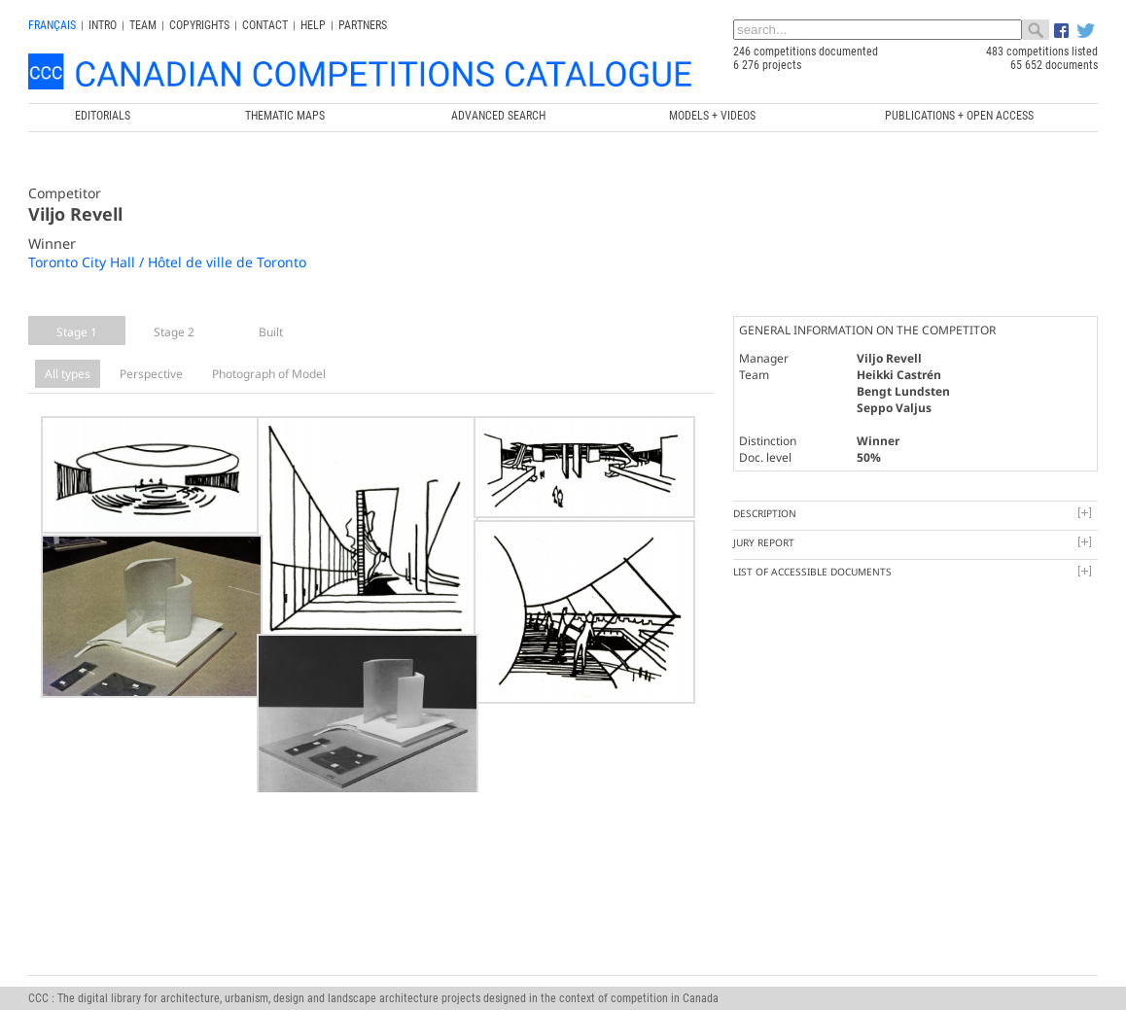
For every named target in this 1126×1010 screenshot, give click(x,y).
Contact (265, 25)
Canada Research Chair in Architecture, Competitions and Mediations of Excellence (601, 944)
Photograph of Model (269, 374)
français (52, 25)
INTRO (102, 25)
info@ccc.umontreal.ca (83, 971)
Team (143, 25)
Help (313, 25)
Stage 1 (76, 332)
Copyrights (199, 25)
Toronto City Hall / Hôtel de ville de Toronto (167, 262)
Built (271, 332)
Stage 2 (174, 332)
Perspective (151, 374)
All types (67, 374)
